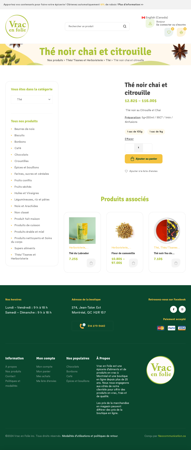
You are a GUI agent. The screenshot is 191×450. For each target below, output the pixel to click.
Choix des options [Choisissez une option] (91, 263)
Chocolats (21, 154)
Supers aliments (25, 248)
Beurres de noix (25, 129)
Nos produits (55, 60)
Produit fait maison (27, 218)
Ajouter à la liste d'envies (143, 171)
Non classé (22, 212)
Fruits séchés (23, 186)
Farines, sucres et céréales (32, 173)
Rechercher (125, 26)
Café (18, 148)
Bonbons (20, 141)
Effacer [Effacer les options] (129, 139)
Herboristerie (77, 247)
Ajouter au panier (146, 159)
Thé (108, 60)
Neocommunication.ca (172, 436)
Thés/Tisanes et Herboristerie (84, 60)
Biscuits (19, 135)
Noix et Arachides (26, 206)
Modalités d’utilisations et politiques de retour (90, 436)
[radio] (135, 132)
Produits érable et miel (29, 231)
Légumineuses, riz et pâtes (32, 199)
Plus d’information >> (130, 4)
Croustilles (21, 161)
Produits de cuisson (27, 225)
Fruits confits (23, 180)
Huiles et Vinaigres (27, 193)
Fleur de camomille (123, 253)
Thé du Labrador (79, 253)
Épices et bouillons (27, 167)
